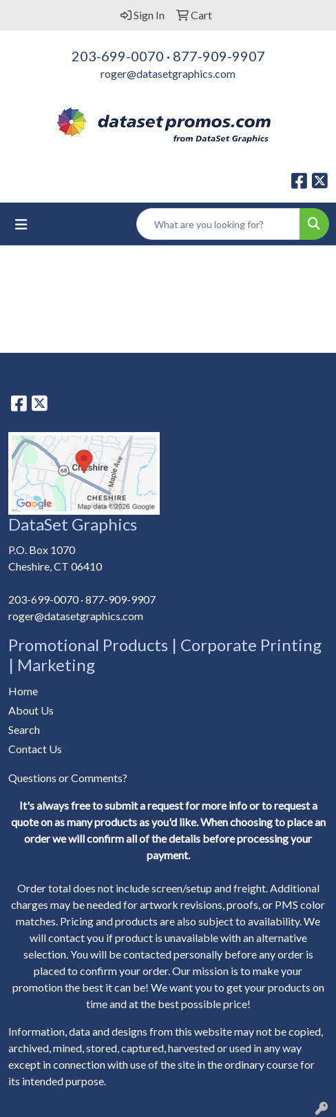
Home (23, 690)
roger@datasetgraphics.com (168, 73)
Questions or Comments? (67, 777)
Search (24, 729)
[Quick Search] (218, 224)
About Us (31, 710)
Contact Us (35, 748)
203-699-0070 (118, 56)
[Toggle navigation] (21, 224)
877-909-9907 (219, 56)
